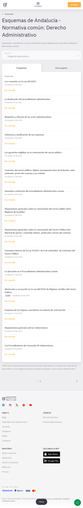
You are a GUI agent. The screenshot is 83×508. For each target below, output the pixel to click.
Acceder (74, 4)
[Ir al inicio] (5, 5)
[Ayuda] (77, 502)
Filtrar (41, 502)
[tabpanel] (41, 217)
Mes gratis (38, 4)
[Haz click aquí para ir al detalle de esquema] (10, 90)
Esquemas (9, 14)
